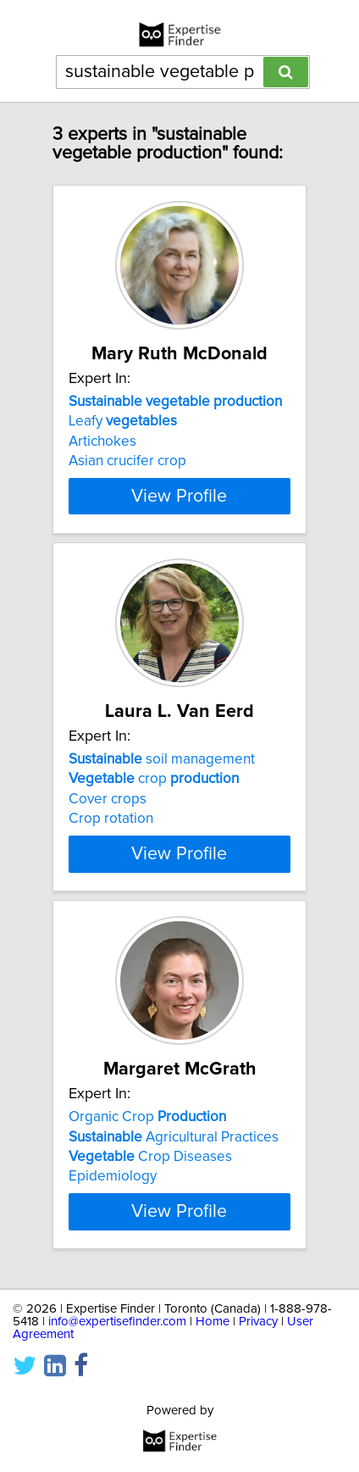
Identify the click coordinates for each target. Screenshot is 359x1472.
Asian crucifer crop (127, 461)
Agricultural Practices (174, 1136)
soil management (162, 759)
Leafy (123, 421)
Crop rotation (111, 818)
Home (212, 1321)
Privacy (258, 1321)
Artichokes (102, 441)
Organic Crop (147, 1117)
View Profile (179, 495)
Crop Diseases (150, 1156)
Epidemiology (113, 1176)
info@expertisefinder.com (117, 1321)
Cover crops (107, 799)
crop (154, 778)
